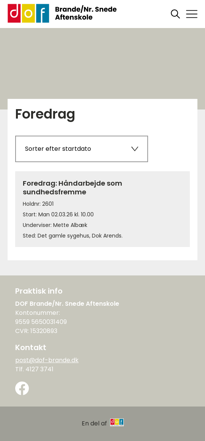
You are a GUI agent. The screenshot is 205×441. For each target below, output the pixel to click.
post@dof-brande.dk (47, 360)
